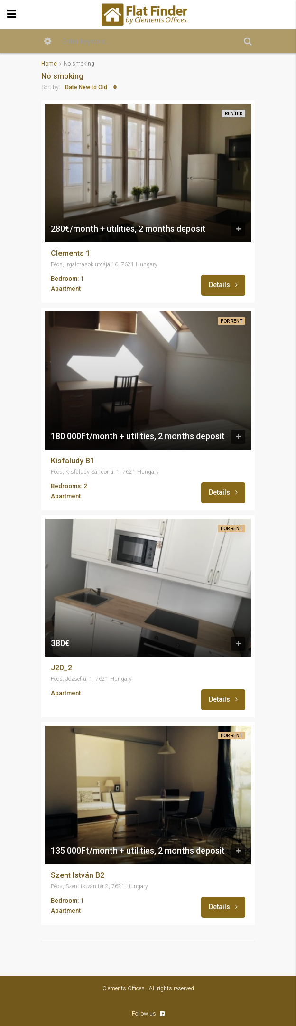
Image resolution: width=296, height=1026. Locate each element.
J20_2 (61, 668)
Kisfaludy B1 (72, 461)
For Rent (231, 321)
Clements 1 (70, 253)
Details (223, 285)
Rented (233, 113)
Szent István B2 (77, 875)
